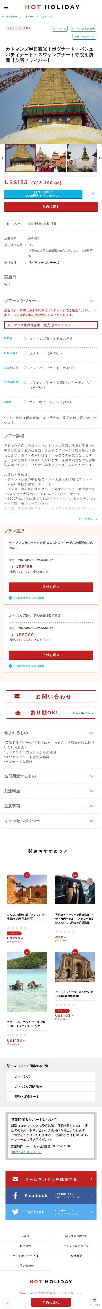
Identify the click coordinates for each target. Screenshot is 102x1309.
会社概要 (76, 1255)
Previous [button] (3, 158)
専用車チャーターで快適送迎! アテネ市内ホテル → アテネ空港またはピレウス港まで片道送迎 (74, 918)
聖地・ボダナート (84, 36)
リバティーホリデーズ (43, 262)
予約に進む (51, 206)
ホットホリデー (9, 16)
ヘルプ (25, 1236)
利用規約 (25, 1245)
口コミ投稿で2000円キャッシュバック (43, 194)
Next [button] (99, 158)
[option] (51, 106)
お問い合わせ (54, 696)
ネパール (29, 16)
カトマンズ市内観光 (83, 28)
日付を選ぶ (51, 587)
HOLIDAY (52, 7)
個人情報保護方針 (76, 1236)
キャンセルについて (76, 1245)
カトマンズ (47, 16)
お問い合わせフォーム (26, 1152)
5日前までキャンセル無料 (29, 598)
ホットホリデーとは (25, 1255)
